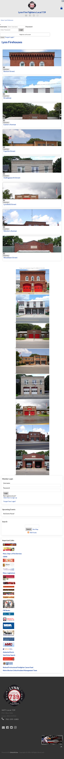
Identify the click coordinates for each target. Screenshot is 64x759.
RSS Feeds (33, 532)
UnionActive (14, 752)
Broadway (7, 98)
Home (2, 20)
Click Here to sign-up (10, 498)
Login (21, 30)
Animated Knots (8, 652)
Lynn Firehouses (9, 20)
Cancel (2, 37)
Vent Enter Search (9, 655)
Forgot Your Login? (9, 501)
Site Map (35, 529)
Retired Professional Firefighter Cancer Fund (18, 667)
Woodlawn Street (10, 257)
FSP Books (6, 610)
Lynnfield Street (10, 204)
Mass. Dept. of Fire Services (12, 554)
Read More (6, 69)
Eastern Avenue (10, 124)
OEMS (5, 557)
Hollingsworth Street (12, 178)
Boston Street (9, 71)
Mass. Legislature (9, 573)
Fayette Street (9, 151)
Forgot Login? (9, 37)
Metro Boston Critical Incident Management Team (20, 670)
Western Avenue (10, 231)
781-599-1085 (12, 719)
